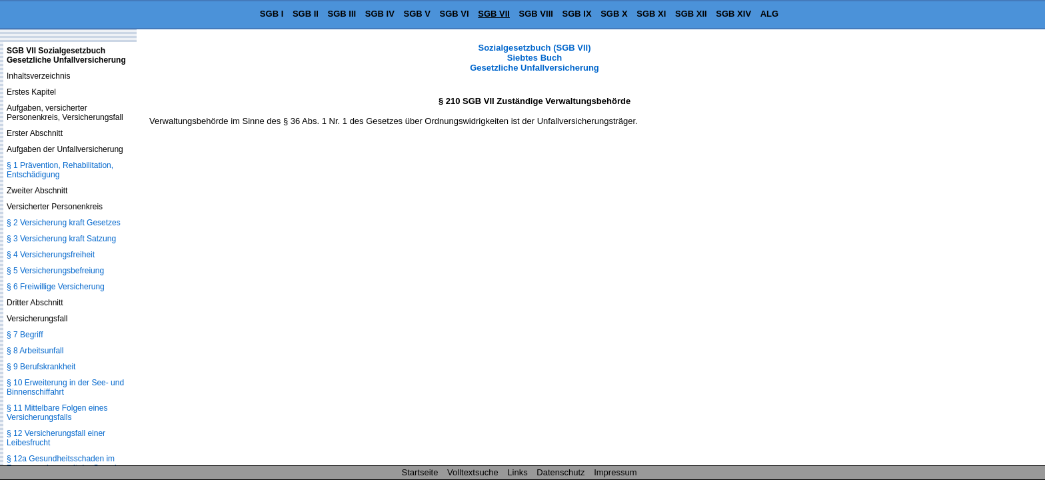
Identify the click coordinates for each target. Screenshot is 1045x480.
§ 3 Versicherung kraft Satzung (61, 238)
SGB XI (651, 14)
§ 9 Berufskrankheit (41, 366)
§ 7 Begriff (25, 334)
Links (517, 472)
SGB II (306, 14)
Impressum (615, 472)
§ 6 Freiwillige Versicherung (56, 286)
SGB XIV (733, 14)
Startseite (420, 472)
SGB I (271, 14)
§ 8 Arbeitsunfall (35, 350)
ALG (769, 14)
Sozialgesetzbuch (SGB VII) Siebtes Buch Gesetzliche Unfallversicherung (534, 58)
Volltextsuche (473, 472)
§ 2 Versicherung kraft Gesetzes (64, 222)
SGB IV (380, 14)
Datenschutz (560, 472)
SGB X (613, 14)
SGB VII (494, 14)
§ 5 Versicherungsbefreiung (55, 270)
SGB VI (454, 14)
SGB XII (691, 14)
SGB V (416, 14)
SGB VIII (536, 14)
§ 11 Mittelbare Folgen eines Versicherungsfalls (57, 412)
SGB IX (577, 14)
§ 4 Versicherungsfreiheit (51, 254)
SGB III (342, 14)
